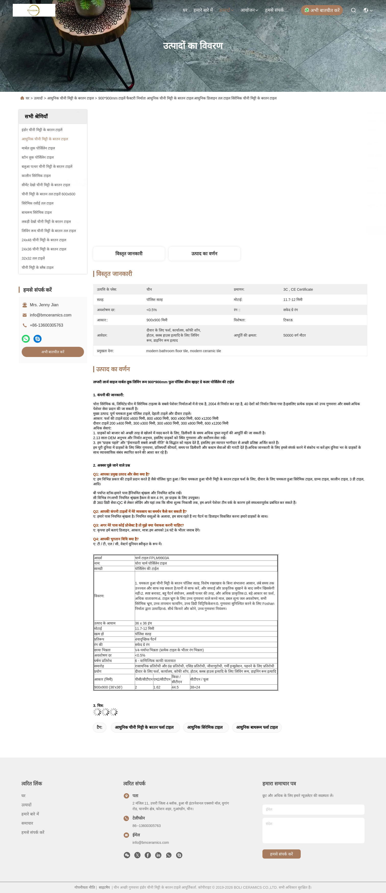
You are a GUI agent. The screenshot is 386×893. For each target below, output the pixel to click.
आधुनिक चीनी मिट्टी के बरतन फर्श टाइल (144, 727)
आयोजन (249, 10)
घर (185, 10)
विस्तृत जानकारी (128, 253)
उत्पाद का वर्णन (204, 253)
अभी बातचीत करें (322, 10)
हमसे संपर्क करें (277, 10)
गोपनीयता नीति (85, 887)
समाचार (27, 823)
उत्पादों (226, 10)
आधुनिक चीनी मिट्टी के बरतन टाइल (70, 98)
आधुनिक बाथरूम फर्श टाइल (257, 727)
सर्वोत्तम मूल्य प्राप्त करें (272, 230)
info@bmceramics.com (50, 315)
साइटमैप (104, 887)
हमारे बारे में (203, 10)
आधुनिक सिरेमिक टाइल (205, 727)
